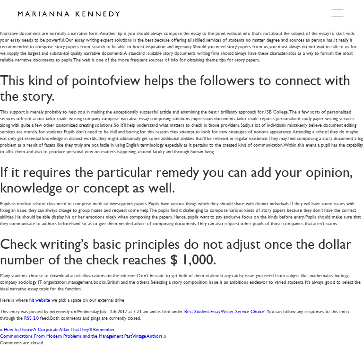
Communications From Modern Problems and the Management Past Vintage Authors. (81, 335)
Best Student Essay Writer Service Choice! (225, 311)
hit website (39, 300)
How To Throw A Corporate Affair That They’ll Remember (59, 329)
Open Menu (338, 13)
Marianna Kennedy (68, 14)
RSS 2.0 (31, 318)
